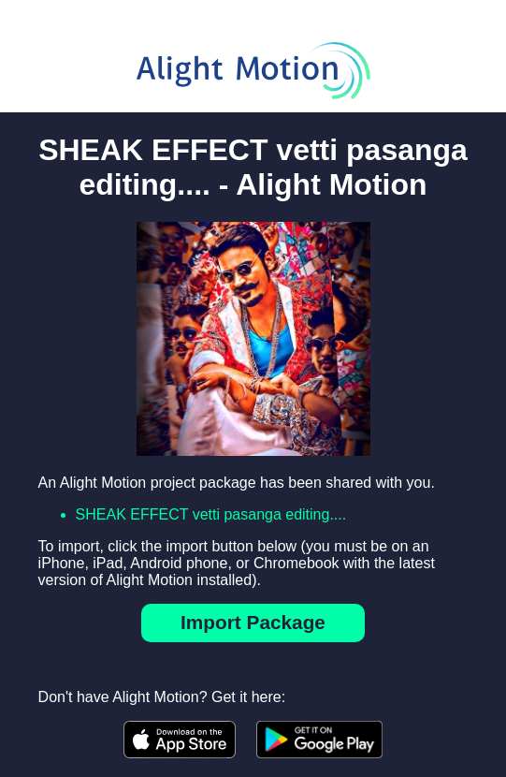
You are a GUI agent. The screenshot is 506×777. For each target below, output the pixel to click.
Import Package (253, 622)
